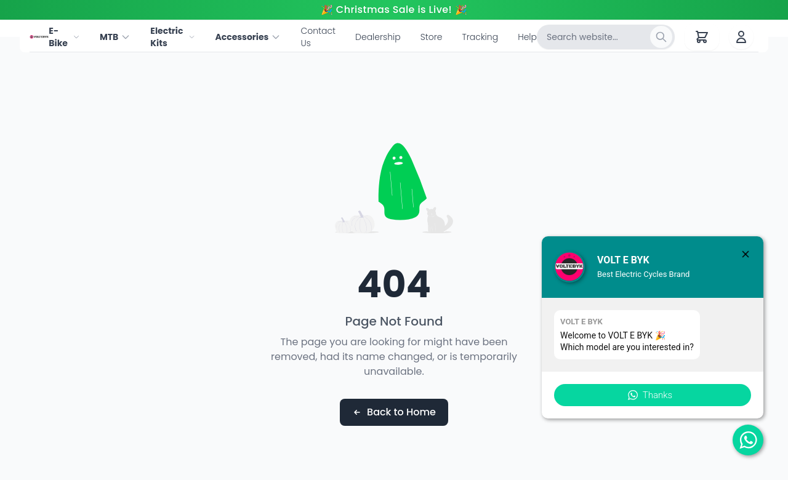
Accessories (248, 37)
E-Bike (64, 37)
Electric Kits (172, 37)
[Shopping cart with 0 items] (702, 36)
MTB (115, 37)
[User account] (741, 37)
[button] (652, 395)
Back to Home (394, 412)
